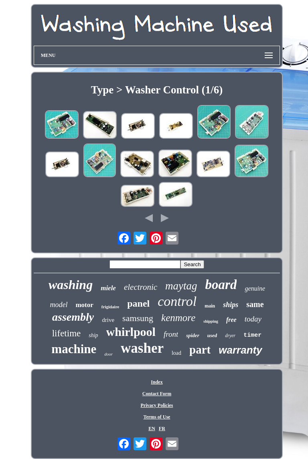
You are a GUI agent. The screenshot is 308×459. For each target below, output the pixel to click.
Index (156, 382)
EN (151, 428)
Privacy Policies (156, 405)
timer (252, 335)
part (200, 349)
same (254, 304)
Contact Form (156, 393)
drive (108, 320)
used (212, 335)
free (231, 319)
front (171, 334)
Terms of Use (157, 417)
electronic (140, 287)
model (58, 305)
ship (93, 335)
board (221, 284)
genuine (255, 288)
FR (162, 428)
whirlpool (131, 331)
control (177, 301)
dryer (230, 335)
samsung (137, 318)
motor (84, 305)
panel (138, 303)
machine (73, 349)
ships (230, 305)
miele (108, 288)
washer (142, 348)
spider (192, 335)
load (176, 353)
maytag (181, 286)
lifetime (66, 333)
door (108, 354)
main (210, 306)
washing (71, 284)
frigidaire (110, 306)
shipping (210, 321)
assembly (73, 317)
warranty (240, 350)
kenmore (178, 317)
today (253, 319)
